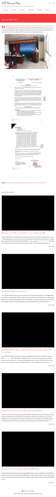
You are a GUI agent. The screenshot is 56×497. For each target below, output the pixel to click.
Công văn (21, 9)
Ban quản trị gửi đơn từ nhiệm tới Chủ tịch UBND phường (20, 469)
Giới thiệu (38, 9)
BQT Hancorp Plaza (11, 3)
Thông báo (12, 9)
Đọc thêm (51, 246)
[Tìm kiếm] (50, 2)
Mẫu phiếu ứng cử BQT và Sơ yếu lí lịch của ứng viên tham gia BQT (23, 233)
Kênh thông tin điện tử (38, 182)
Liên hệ (46, 9)
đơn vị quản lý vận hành (12, 182)
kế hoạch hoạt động (26, 182)
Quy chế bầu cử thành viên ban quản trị (14, 291)
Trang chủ (4, 9)
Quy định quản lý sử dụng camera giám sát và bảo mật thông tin (22, 410)
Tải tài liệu (29, 9)
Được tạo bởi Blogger (28, 491)
